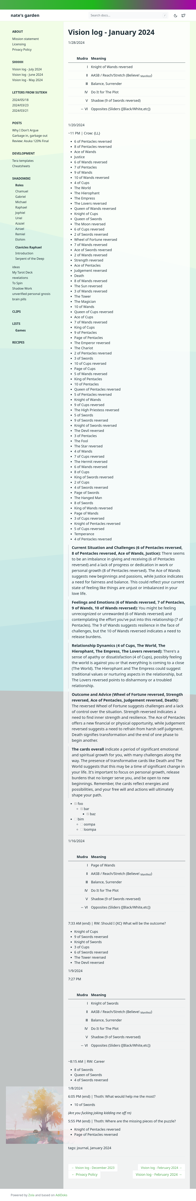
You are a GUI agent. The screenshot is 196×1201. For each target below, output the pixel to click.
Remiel (20, 234)
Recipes (18, 342)
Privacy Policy (22, 49)
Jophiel (20, 213)
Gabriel (20, 197)
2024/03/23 (20, 105)
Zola (31, 1195)
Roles (19, 185)
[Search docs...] (128, 15)
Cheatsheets (21, 166)
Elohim (20, 239)
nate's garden (25, 15)
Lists (16, 324)
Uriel (18, 218)
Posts (17, 123)
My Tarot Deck (22, 272)
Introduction (24, 253)
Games (20, 330)
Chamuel (21, 191)
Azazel (19, 223)
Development (23, 153)
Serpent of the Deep (29, 258)
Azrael (19, 229)
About (17, 31)
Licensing (19, 44)
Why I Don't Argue (25, 130)
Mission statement (25, 39)
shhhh (17, 62)
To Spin (17, 283)
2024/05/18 (20, 100)
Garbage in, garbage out (29, 136)
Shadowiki (21, 178)
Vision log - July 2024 (27, 69)
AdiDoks (61, 1195)
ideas (16, 267)
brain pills (19, 299)
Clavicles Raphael (28, 247)
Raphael (21, 207)
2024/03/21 (20, 110)
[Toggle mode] (175, 15)
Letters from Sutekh (29, 92)
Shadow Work (22, 288)
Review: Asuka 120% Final (30, 141)
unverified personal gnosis (31, 294)
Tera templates (22, 161)
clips (16, 311)
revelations (20, 278)
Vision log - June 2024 (27, 74)
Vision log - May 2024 (27, 80)
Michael (20, 202)
